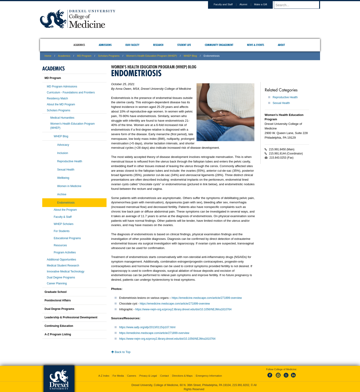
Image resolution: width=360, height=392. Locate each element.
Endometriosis (66, 202)
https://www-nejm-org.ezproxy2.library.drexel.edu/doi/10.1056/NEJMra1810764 (183, 309)
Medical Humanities (62, 117)
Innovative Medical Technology (65, 271)
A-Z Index (103, 374)
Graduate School (56, 292)
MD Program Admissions (62, 86)
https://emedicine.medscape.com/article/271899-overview (207, 298)
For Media (118, 374)
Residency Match (57, 98)
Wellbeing (63, 177)
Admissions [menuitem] (105, 45)
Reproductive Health (285, 97)
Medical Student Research (63, 265)
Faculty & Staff (63, 216)
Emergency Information (209, 374)
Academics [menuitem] (79, 45)
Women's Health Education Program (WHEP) (151, 55)
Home (48, 55)
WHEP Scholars (63, 224)
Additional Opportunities (61, 259)
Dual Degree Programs (61, 277)
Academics (64, 55)
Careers (131, 374)
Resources (60, 245)
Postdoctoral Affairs (58, 300)
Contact (164, 374)
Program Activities (65, 252)
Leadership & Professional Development (71, 317)
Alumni (248, 4)
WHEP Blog (190, 55)
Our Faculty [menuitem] (132, 45)
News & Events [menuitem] (255, 45)
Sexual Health (281, 103)
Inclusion (62, 153)
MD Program (84, 55)
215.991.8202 (240, 384)
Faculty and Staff (227, 4)
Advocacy (63, 144)
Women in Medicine (69, 186)
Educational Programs (67, 238)
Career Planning (57, 283)
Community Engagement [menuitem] (219, 45)
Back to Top (120, 352)
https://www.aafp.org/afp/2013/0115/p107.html (147, 327)
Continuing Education (59, 326)
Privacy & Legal (148, 374)
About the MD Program (61, 104)
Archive (61, 194)
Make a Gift (265, 4)
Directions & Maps (182, 374)
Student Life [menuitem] (184, 45)
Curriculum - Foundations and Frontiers (71, 92)
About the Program (65, 209)
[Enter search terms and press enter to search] (299, 4)
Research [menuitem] (158, 45)
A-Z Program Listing (58, 334)
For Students (62, 231)
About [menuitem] (281, 45)
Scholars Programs (109, 55)
